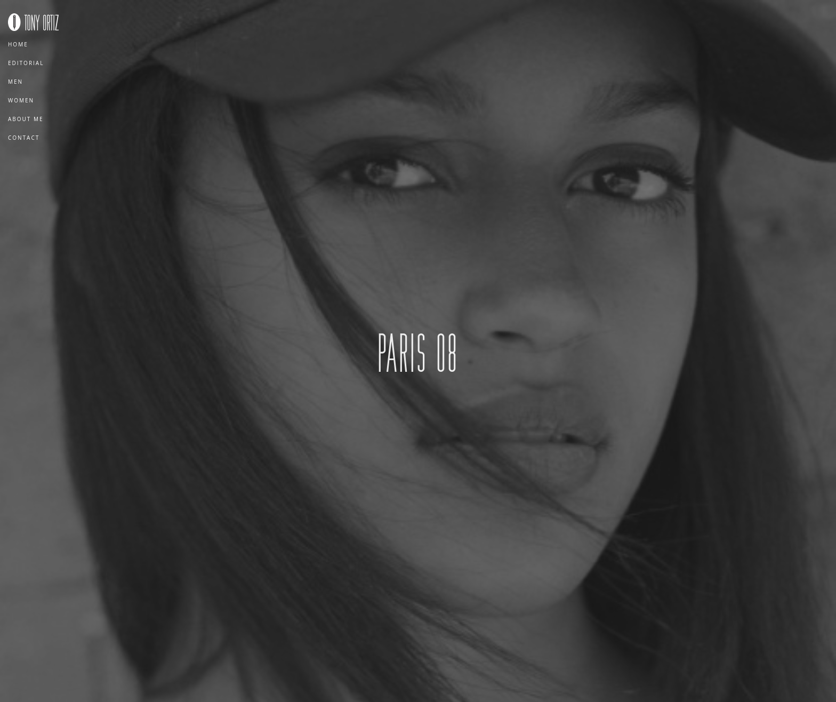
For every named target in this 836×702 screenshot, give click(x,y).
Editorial (26, 63)
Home (18, 44)
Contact (23, 137)
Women (21, 100)
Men (15, 81)
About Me (26, 119)
